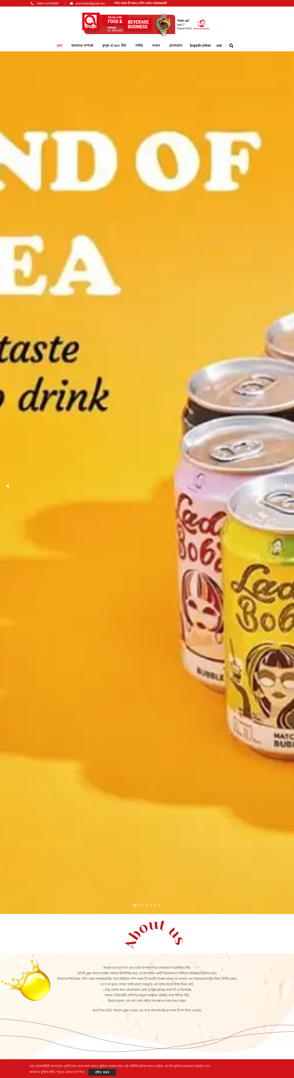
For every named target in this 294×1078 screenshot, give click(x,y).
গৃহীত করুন (102, 1072)
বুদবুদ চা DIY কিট (114, 45)
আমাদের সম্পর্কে (82, 45)
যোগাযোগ (176, 45)
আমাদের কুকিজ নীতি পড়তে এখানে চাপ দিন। (57, 1072)
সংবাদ (156, 45)
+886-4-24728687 (47, 3)
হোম (59, 45)
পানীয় (139, 45)
